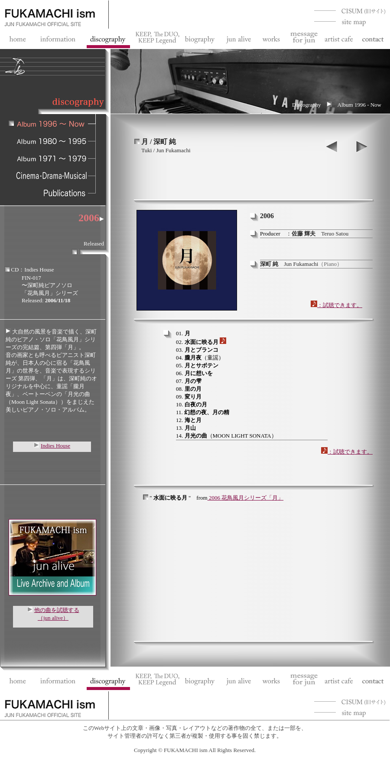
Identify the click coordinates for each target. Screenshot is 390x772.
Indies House (55, 445)
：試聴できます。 (336, 305)
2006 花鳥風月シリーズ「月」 (246, 497)
